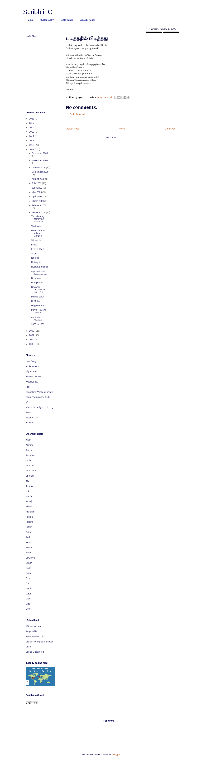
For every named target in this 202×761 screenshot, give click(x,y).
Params (29, 522)
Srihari (29, 563)
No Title (35, 258)
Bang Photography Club (38, 397)
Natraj (29, 501)
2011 (32, 140)
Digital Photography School (39, 641)
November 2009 (40, 160)
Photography (47, 20)
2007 (32, 335)
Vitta (28, 604)
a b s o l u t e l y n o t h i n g (39, 407)
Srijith (28, 568)
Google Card (37, 282)
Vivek (28, 609)
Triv (27, 583)
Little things (67, 20)
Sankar (29, 547)
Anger (34, 253)
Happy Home (37, 305)
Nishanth (30, 511)
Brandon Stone (33, 376)
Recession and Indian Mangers (38, 233)
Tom (28, 578)
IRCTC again (37, 249)
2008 (32, 331)
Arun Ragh (31, 470)
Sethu (29, 552)
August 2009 (38, 179)
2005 (32, 344)
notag (100, 97)
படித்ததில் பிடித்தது (36, 318)
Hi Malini (35, 301)
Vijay (28, 598)
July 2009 (37, 183)
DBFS (29, 646)
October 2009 (39, 167)
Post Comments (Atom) (127, 137)
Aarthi (29, 440)
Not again (36, 262)
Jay (27, 481)
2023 (32, 118)
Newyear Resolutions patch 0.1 (38, 290)
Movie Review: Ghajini (38, 311)
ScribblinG (38, 11)
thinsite (29, 422)
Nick (28, 387)
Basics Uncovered (35, 652)
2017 (32, 123)
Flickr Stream (32, 366)
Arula (28, 460)
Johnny (29, 486)
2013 (32, 131)
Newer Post (72, 128)
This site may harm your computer (37, 219)
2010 (32, 145)
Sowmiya (30, 557)
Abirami (29, 445)
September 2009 (40, 172)
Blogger (116, 754)
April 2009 (37, 196)
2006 (32, 339)
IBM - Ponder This (35, 636)
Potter (29, 527)
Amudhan (30, 455)
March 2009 (38, 201)
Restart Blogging (39, 266)
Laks (28, 491)
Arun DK (30, 465)
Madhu (29, 496)
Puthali (29, 532)
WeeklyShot (32, 381)
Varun (28, 593)
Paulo (28, 412)
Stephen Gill (32, 417)
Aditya (29, 450)
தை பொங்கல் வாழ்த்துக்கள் (39, 272)
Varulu (29, 588)
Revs (28, 542)
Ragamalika (32, 631)
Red (28, 537)
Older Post (170, 128)
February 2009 (39, 205)
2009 (32, 149)
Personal (108, 97)
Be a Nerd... (37, 278)
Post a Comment (77, 114)
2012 (32, 136)
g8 (27, 402)
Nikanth (29, 506)
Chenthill (30, 475)
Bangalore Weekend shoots (39, 392)
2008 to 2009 (37, 324)
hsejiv (34, 244)
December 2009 (40, 153)
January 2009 (39, 212)
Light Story (31, 361)
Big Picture (31, 371)
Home (30, 20)
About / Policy (87, 20)
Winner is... (37, 240)
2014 (32, 127)
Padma (29, 517)
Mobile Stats (37, 296)
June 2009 (37, 188)
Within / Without (33, 626)
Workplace (36, 226)
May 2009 (37, 192)
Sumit (28, 573)
